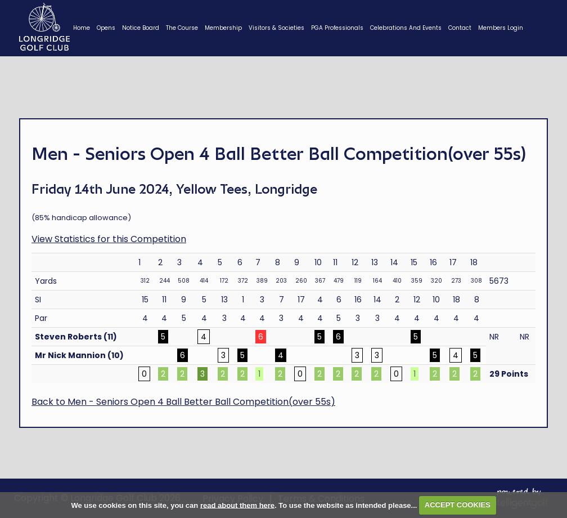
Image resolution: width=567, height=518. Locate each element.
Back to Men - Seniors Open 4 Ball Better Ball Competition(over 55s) (183, 401)
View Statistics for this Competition (109, 239)
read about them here (237, 505)
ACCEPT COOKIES (457, 505)
